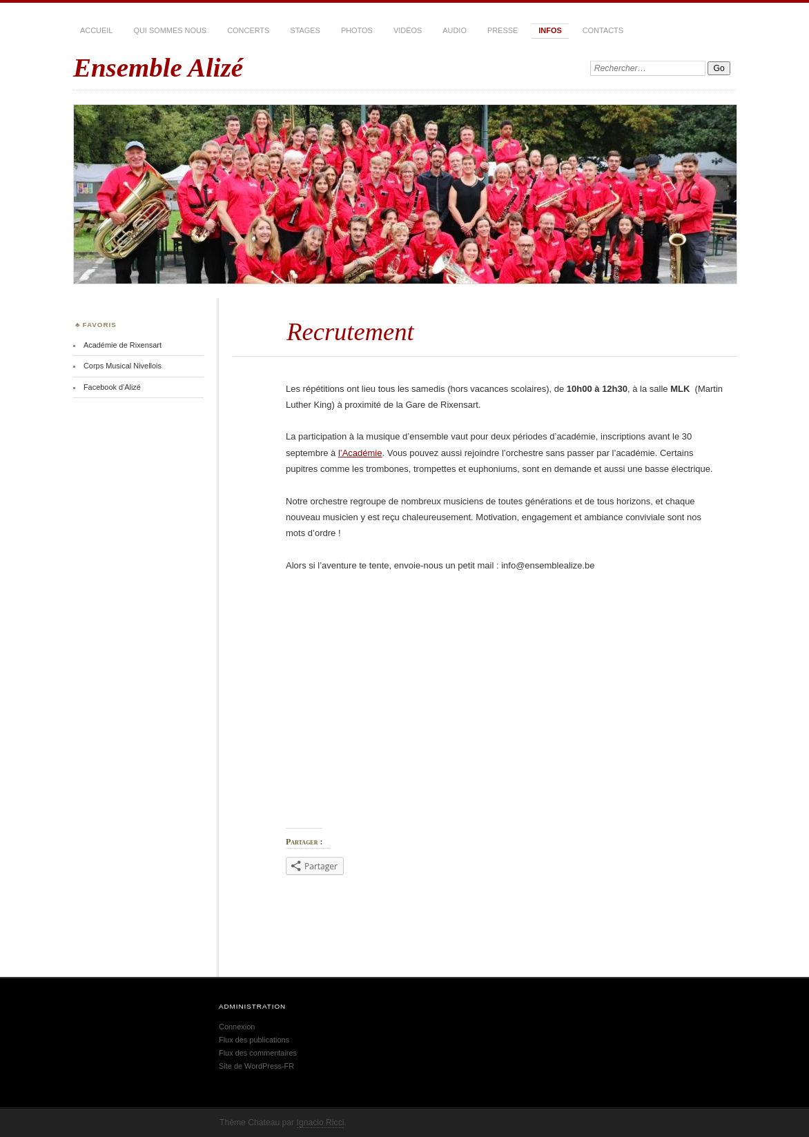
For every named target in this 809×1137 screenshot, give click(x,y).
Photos (357, 30)
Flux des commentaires (258, 1053)
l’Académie (360, 453)
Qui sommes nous (169, 30)
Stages (305, 30)
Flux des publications (254, 1040)
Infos (549, 30)
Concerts (248, 30)
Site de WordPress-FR (256, 1066)
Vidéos (407, 30)
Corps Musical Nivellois (123, 366)
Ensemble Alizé (158, 67)
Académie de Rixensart (123, 345)
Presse (502, 30)
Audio (454, 30)
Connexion (237, 1026)
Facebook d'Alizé (112, 387)
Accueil (96, 30)
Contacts (603, 30)
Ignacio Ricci (320, 1122)
